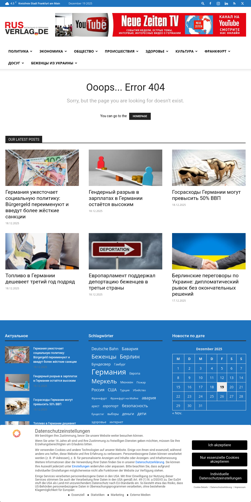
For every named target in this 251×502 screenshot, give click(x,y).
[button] (203, 3)
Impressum (240, 487)
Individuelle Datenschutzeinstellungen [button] (220, 476)
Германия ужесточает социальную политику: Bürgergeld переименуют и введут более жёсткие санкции (37, 204)
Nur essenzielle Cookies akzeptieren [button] (219, 459)
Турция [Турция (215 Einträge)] (125, 390)
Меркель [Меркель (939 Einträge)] (104, 381)
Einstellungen (81, 466)
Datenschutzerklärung (150, 462)
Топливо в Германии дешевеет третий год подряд (40, 279)
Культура (187, 51)
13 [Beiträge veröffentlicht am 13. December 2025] (232, 377)
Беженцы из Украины (54, 63)
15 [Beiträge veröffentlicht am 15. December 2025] (178, 387)
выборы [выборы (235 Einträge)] (113, 414)
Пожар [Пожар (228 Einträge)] (141, 382)
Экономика (53, 51)
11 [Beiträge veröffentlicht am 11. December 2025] (212, 377)
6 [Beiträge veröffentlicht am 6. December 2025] (232, 368)
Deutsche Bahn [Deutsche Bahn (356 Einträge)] (104, 348)
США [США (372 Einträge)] (112, 389)
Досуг (16, 63)
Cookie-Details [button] (201, 487)
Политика (20, 51)
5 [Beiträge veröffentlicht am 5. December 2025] (222, 368)
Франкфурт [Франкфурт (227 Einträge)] (99, 398)
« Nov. (177, 413)
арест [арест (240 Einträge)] (95, 406)
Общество (86, 51)
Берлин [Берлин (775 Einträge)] (130, 356)
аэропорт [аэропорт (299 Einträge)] (110, 406)
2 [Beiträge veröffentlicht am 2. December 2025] (189, 368)
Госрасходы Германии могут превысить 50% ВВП (206, 195)
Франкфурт (217, 51)
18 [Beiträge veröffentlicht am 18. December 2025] (212, 387)
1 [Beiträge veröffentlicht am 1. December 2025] (178, 368)
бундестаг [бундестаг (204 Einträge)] (97, 414)
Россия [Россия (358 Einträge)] (97, 389)
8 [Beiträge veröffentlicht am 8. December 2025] (178, 377)
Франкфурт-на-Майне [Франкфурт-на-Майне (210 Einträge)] (124, 398)
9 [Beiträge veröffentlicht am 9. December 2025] (189, 377)
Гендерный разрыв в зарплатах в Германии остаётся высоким (116, 198)
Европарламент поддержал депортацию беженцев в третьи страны (122, 282)
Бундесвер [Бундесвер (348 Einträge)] (101, 364)
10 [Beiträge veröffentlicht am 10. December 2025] (200, 377)
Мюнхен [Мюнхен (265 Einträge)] (126, 382)
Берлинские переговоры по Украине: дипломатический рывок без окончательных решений (205, 285)
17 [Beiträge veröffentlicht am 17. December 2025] (200, 387)
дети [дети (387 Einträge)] (141, 413)
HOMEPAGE (140, 116)
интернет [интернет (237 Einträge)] (116, 422)
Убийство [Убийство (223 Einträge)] (139, 390)
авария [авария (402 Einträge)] (149, 397)
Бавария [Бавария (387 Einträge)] (130, 348)
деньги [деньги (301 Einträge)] (128, 413)
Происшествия (121, 51)
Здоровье (157, 51)
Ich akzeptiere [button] (219, 445)
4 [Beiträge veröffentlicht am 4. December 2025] (212, 368)
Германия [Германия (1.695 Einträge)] (108, 372)
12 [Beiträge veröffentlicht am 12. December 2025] (222, 377)
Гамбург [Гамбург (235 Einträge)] (120, 364)
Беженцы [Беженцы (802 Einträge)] (103, 356)
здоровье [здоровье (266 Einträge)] (98, 422)
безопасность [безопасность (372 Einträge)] (135, 405)
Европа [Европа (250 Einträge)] (134, 373)
